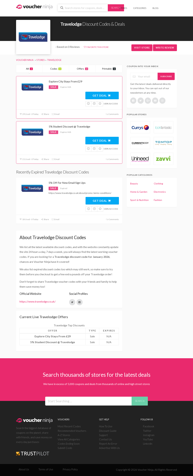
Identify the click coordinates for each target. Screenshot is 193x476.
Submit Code (65, 447)
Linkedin (147, 443)
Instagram (148, 435)
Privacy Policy (70, 469)
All (29, 68)
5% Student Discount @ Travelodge (69, 126)
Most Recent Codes (69, 426)
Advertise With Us (109, 447)
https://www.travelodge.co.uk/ (38, 301)
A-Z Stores (64, 435)
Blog (155, 8)
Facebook (148, 426)
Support (103, 435)
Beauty (134, 183)
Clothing (158, 183)
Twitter (147, 430)
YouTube (148, 439)
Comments (112, 114)
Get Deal (102, 95)
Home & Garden (138, 191)
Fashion (158, 199)
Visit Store (142, 47)
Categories (139, 8)
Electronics (160, 191)
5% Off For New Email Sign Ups (67, 182)
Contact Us (105, 439)
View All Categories (69, 439)
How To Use (105, 426)
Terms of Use (45, 469)
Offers (82, 68)
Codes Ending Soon (69, 443)
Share (45, 114)
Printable (109, 68)
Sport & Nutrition (139, 199)
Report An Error (108, 443)
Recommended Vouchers (72, 430)
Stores (123, 8)
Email (56, 114)
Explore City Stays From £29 (65, 81)
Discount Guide (108, 430)
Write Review (165, 47)
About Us (24, 469)
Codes (55, 68)
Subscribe (166, 76)
